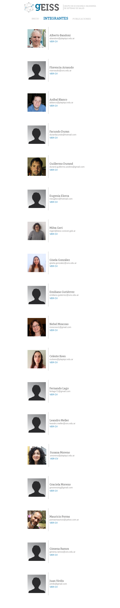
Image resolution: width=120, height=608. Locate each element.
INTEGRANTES (55, 18)
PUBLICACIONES (82, 18)
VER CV (54, 41)
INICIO (35, 18)
